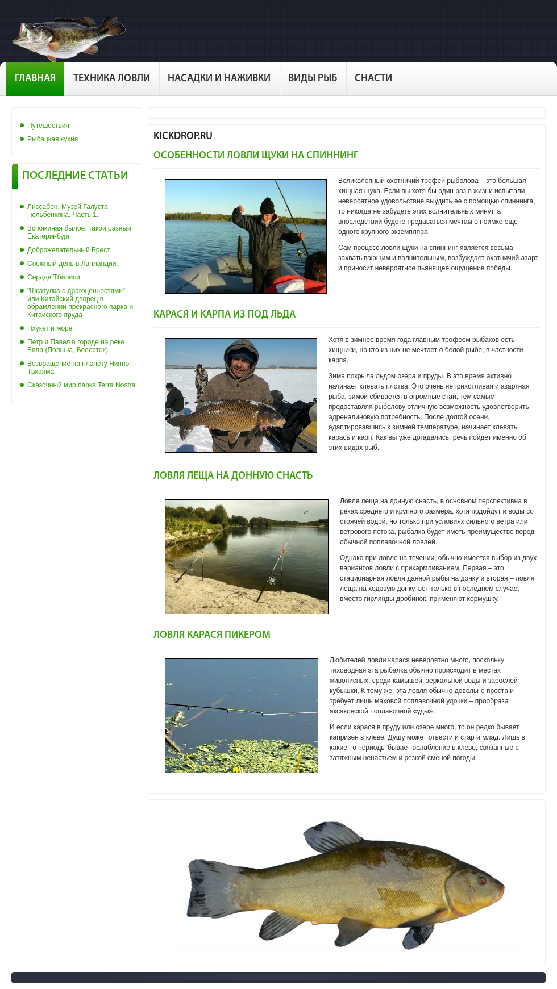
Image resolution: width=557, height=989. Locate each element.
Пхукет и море (49, 328)
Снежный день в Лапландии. (72, 264)
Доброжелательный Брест (68, 250)
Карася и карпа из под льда (224, 315)
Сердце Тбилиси (53, 277)
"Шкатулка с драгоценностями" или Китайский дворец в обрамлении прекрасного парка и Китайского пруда (80, 303)
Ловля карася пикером (212, 635)
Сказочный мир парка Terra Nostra (81, 385)
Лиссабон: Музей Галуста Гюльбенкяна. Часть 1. (67, 211)
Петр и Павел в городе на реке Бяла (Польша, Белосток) (75, 346)
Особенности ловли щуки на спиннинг (255, 156)
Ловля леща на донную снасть (233, 476)
